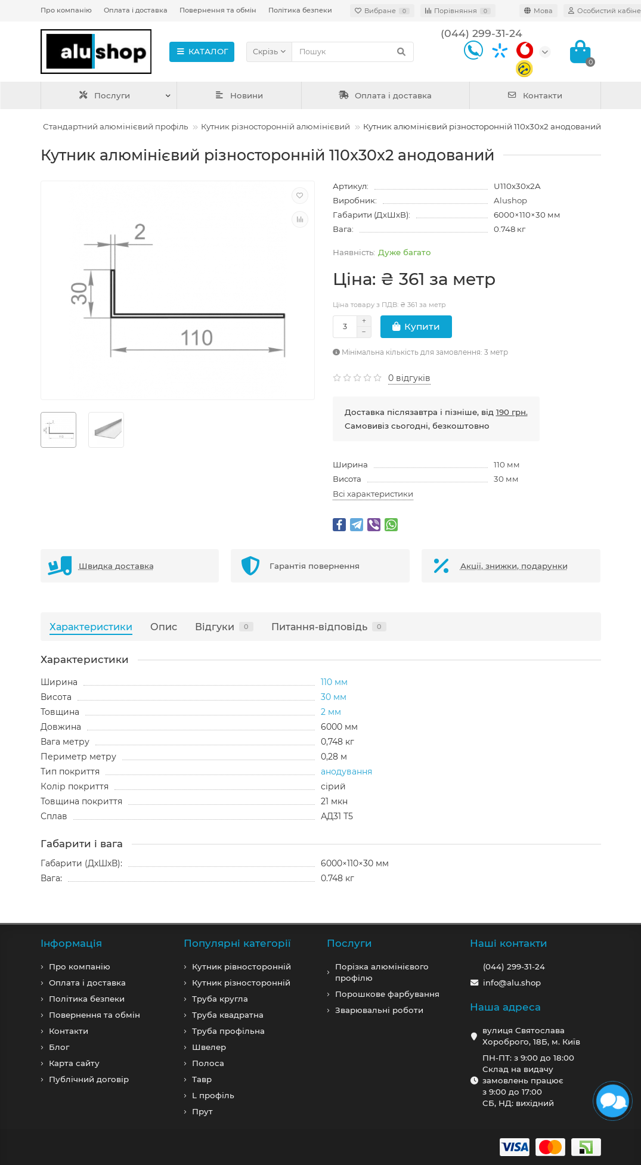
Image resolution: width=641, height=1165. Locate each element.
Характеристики (90, 627)
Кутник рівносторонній (241, 966)
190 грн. (512, 412)
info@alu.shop (512, 982)
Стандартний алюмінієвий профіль (115, 126)
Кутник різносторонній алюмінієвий (275, 126)
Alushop (510, 200)
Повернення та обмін (217, 10)
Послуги (104, 95)
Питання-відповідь (328, 627)
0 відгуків (409, 378)
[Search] (352, 52)
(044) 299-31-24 (514, 966)
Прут (202, 1111)
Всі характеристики (373, 493)
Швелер (209, 1047)
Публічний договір (89, 1079)
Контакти (534, 95)
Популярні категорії (237, 943)
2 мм (331, 712)
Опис (163, 627)
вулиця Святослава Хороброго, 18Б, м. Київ (531, 1035)
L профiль (213, 1095)
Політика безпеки (300, 10)
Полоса (208, 1063)
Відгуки (224, 627)
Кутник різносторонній (241, 982)
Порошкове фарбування (387, 994)
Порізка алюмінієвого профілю (382, 972)
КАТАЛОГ (201, 51)
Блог (59, 1047)
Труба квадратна (228, 1015)
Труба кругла (220, 998)
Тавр (202, 1079)
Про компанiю (79, 966)
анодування (346, 771)
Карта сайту (74, 1063)
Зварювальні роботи (379, 1010)
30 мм (506, 479)
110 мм (507, 464)
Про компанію (66, 10)
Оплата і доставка (136, 10)
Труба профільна (228, 1031)
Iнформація (71, 943)
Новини (238, 95)
